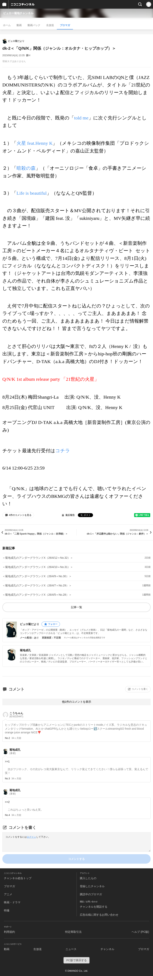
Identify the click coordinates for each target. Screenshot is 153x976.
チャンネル (107, 949)
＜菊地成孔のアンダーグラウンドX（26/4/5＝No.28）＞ (37, 594)
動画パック (34, 25)
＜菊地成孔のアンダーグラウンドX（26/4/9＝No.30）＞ (37, 576)
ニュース (70, 949)
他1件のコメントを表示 (76, 701)
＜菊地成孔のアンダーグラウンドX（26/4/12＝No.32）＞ (37, 557)
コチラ (62, 450)
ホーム (7, 25)
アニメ (8, 894)
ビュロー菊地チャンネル (18, 13)
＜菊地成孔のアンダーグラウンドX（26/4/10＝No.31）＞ (37, 567)
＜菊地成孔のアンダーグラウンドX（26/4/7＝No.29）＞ (37, 585)
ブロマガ (65, 25)
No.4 (7, 815)
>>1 (7, 761)
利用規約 (9, 931)
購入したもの (88, 878)
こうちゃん (16, 715)
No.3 (7, 778)
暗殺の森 (26, 168)
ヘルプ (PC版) (140, 931)
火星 (35, 143)
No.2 (7, 738)
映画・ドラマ (12, 902)
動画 (19, 25)
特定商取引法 (73, 931)
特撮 (6, 910)
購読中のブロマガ (91, 894)
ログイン (31, 837)
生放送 (50, 25)
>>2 (7, 802)
